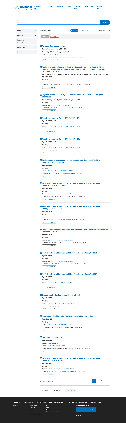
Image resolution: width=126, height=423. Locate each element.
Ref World (32, 407)
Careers (48, 405)
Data (47, 409)
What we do (41, 402)
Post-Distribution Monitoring (68, 193)
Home (51, 6)
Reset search (54, 36)
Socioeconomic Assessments (68, 170)
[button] (26, 30)
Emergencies (28, 402)
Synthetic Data (100, 7)
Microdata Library (37, 8)
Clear (27, 42)
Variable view (83, 30)
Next (102, 381)
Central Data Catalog (25, 14)
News (92, 6)
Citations (68, 6)
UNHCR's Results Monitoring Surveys (70, 126)
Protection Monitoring (66, 324)
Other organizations (53, 54)
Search (105, 22)
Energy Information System (68, 303)
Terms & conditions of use (53, 412)
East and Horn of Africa (54, 82)
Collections (59, 6)
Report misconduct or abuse (37, 412)
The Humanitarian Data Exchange (56, 345)
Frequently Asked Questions (37, 414)
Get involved (96, 402)
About (86, 6)
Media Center (33, 405)
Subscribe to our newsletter (86, 410)
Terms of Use (77, 7)
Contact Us (49, 407)
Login (109, 2)
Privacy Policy (33, 409)
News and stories (56, 402)
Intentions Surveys (65, 82)
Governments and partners (77, 402)
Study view (74, 30)
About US (16, 402)
